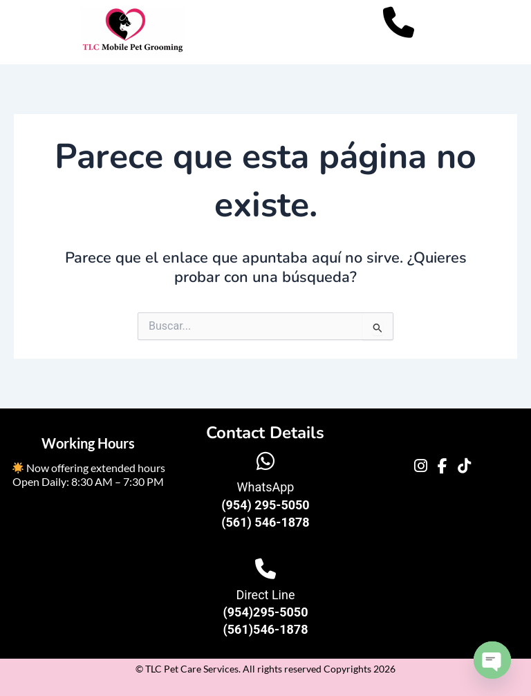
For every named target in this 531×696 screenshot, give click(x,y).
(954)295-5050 (265, 612)
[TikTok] (464, 466)
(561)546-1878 (265, 629)
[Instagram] (420, 466)
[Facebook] (442, 466)
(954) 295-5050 (265, 505)
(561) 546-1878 (265, 522)
